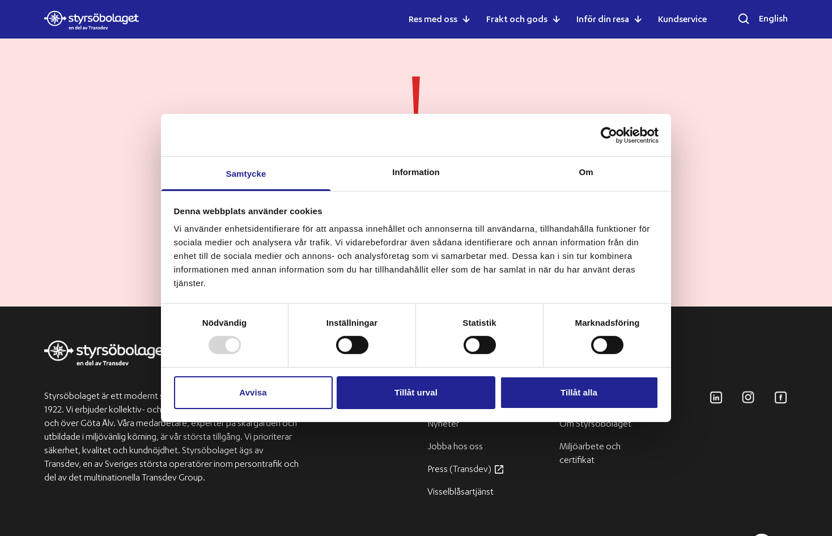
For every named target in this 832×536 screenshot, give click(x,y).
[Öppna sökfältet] (743, 18)
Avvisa (252, 392)
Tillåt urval (416, 392)
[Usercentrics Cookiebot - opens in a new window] (609, 134)
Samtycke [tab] (246, 173)
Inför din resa (602, 20)
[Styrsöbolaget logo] (91, 20)
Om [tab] (586, 172)
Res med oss (433, 20)
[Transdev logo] (106, 360)
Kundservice (682, 20)
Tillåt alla (579, 392)
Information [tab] (416, 172)
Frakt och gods (516, 20)
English (773, 20)
